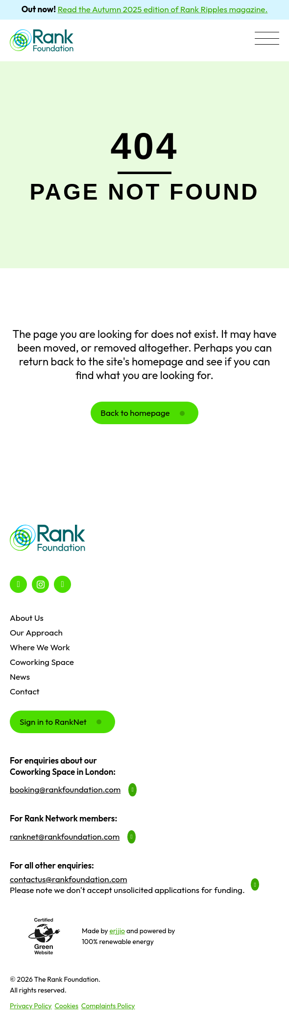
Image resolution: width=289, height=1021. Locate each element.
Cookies (66, 1005)
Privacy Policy (31, 1005)
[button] (267, 39)
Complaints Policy (108, 1005)
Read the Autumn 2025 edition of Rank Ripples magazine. (163, 9)
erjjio (117, 930)
